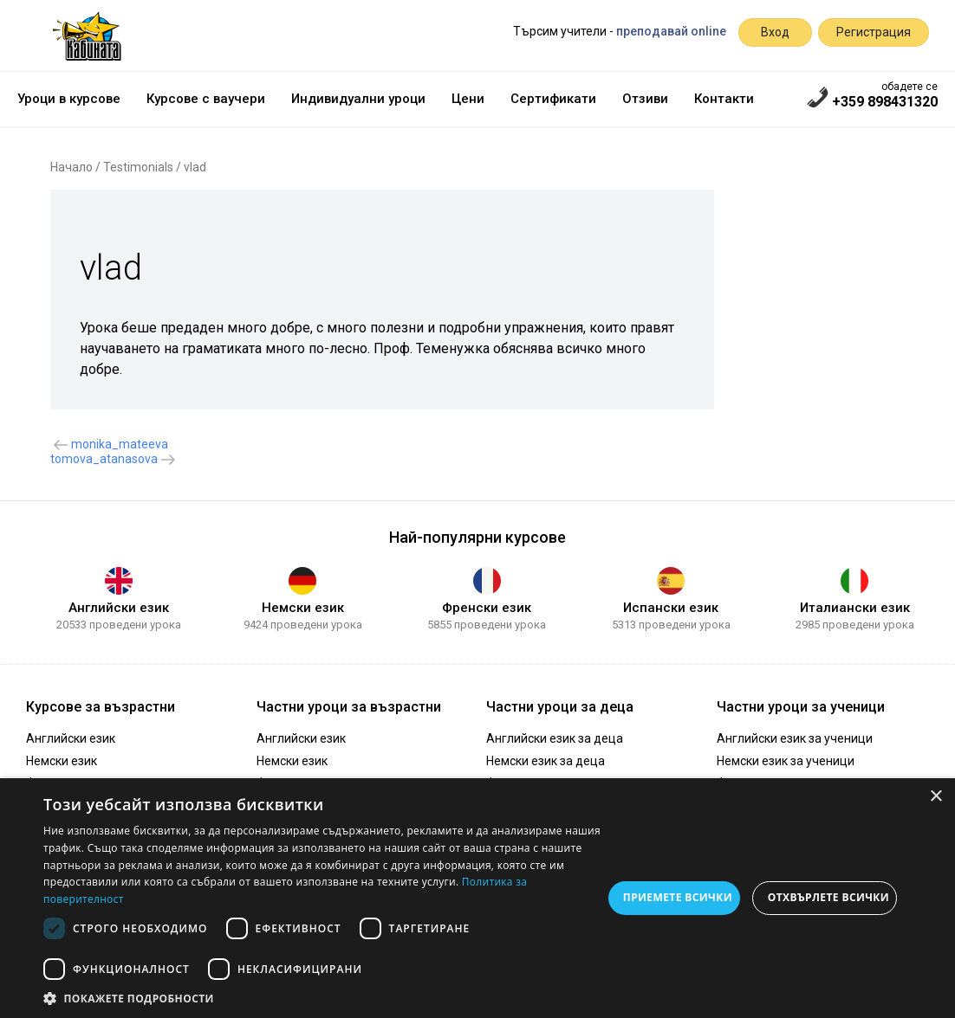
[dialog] (477, 898)
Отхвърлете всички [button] (828, 897)
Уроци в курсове (68, 98)
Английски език (118, 607)
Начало (71, 167)
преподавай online (671, 31)
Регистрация (873, 32)
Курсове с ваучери (205, 98)
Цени (468, 98)
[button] (322, 997)
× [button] (935, 796)
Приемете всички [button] (677, 897)
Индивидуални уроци (358, 98)
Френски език (486, 607)
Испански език (670, 607)
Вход (775, 32)
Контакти (724, 98)
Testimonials (138, 167)
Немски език (303, 607)
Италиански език (855, 607)
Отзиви (645, 98)
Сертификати (553, 98)
